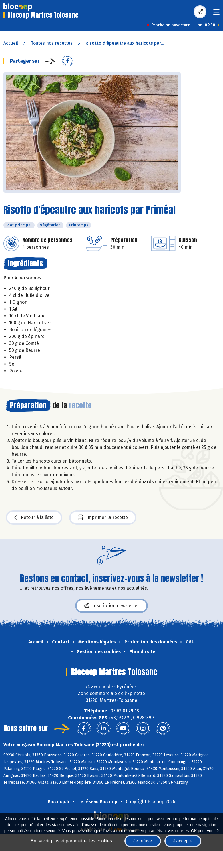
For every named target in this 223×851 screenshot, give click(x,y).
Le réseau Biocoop (97, 801)
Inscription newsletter (111, 606)
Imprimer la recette (103, 517)
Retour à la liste (34, 517)
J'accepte (182, 840)
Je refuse (142, 840)
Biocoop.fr (59, 801)
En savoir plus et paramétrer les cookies (71, 840)
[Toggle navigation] (216, 13)
